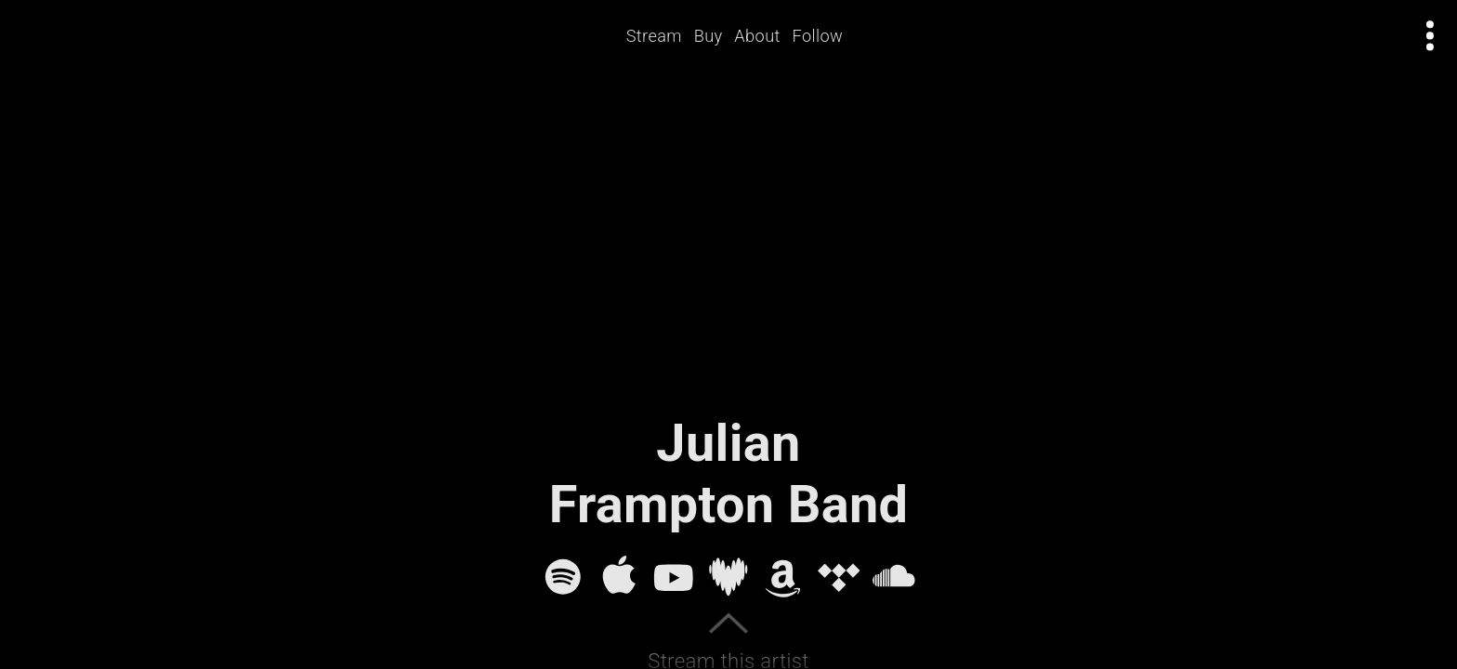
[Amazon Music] (783, 577)
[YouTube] (673, 577)
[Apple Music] (618, 577)
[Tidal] (839, 577)
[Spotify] (563, 577)
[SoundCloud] (894, 577)
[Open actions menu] (1430, 36)
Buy (708, 36)
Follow (818, 36)
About (758, 36)
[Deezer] (728, 577)
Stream (654, 36)
